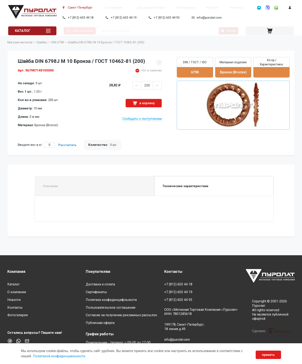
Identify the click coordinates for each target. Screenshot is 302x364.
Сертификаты (96, 292)
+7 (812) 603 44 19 (123, 17)
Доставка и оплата (139, 7)
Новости (194, 7)
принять (268, 355)
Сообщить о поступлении (142, 125)
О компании (105, 7)
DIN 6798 (57, 48)
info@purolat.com (208, 17)
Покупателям (98, 271)
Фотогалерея (170, 7)
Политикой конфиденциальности (59, 356)
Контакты (215, 7)
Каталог (23, 31)
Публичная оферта (100, 323)
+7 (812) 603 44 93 (166, 17)
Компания (16, 271)
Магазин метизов (20, 48)
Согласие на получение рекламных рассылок (121, 315)
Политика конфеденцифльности (111, 300)
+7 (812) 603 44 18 (80, 17)
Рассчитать (67, 151)
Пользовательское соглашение (110, 308)
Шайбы (42, 48)
